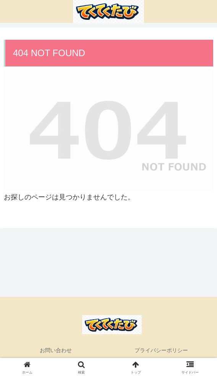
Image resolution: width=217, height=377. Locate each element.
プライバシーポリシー (161, 350)
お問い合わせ (56, 350)
